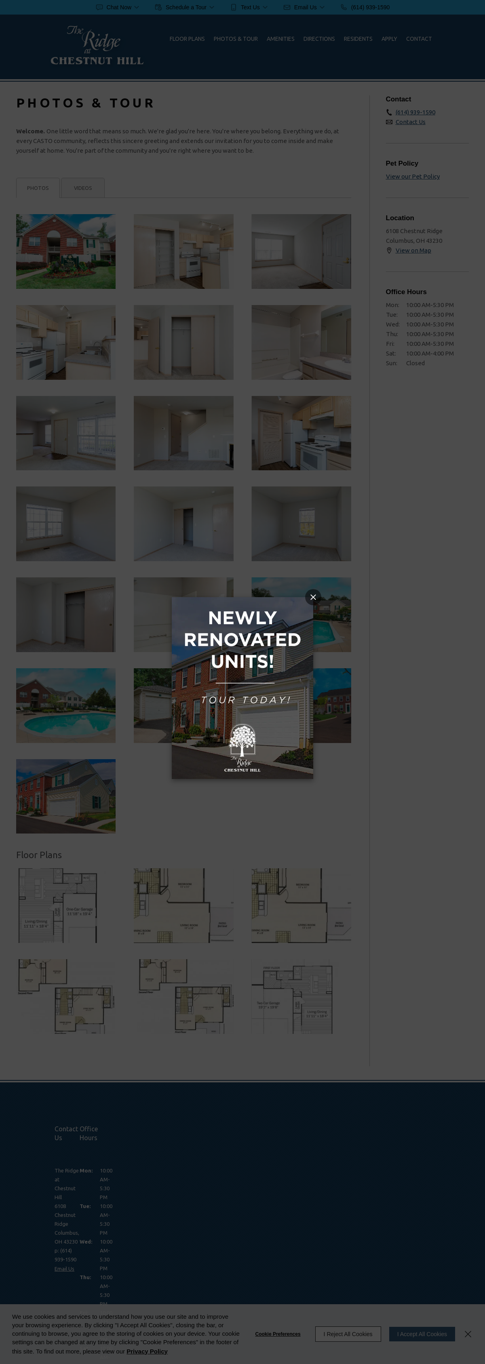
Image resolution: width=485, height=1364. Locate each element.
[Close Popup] (313, 597)
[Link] (242, 602)
